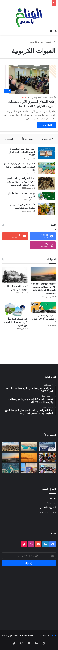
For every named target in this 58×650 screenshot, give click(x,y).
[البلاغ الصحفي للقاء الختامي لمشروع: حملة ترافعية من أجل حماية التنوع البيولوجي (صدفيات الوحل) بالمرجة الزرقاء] (47, 468)
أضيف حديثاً (28, 139)
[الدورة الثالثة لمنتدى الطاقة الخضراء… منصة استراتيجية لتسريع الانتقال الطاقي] (47, 446)
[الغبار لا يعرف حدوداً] (29, 457)
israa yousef (48, 97)
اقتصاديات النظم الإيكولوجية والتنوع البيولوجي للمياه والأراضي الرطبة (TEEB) (19, 166)
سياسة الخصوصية (48, 512)
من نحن (52, 498)
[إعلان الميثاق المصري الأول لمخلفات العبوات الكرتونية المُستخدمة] (29, 79)
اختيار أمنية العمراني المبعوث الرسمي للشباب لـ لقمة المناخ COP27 (22, 152)
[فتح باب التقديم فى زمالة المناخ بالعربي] (46, 196)
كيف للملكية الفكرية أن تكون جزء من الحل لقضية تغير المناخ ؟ (15, 322)
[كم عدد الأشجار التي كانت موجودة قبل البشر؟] (14, 275)
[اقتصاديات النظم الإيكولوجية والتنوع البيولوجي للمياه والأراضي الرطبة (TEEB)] (46, 168)
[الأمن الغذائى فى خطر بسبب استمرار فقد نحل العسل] (46, 209)
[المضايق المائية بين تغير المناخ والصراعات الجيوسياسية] (29, 446)
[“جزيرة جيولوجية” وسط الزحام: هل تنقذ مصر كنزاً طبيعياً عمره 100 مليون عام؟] (10, 446)
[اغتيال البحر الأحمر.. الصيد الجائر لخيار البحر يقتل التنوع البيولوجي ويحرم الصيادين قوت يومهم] (46, 183)
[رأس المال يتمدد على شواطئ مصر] (10, 468)
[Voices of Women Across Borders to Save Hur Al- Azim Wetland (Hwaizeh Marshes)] (43, 274)
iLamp (53, 635)
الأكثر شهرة (48, 139)
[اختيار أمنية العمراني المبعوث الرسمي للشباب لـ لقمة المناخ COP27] (46, 153)
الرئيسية (51, 42)
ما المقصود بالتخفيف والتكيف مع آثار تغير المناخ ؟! (44, 318)
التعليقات (8, 139)
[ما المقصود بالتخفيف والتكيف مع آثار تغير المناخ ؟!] (43, 307)
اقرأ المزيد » (46, 125)
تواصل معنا (51, 502)
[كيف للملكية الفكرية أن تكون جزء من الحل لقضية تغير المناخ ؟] (14, 309)
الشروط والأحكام (48, 507)
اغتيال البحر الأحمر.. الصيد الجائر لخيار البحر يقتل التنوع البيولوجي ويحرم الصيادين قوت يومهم (21, 181)
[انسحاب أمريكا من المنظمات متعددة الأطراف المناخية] (47, 457)
